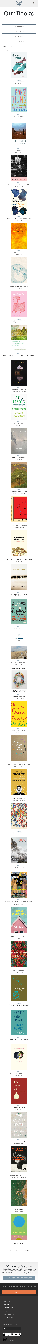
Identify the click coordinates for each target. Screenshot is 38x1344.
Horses (19, 150)
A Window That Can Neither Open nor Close (19, 901)
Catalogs (19, 36)
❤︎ (19, 1292)
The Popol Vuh (19, 1107)
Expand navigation (4, 3)
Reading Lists (19, 42)
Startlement (19, 423)
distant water (19, 82)
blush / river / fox (19, 321)
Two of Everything (19, 936)
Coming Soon (19, 31)
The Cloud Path (19, 1141)
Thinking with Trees (19, 491)
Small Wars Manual (19, 594)
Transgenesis (19, 971)
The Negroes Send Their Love (19, 218)
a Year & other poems (19, 1073)
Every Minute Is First (19, 1175)
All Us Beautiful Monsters (19, 184)
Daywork (19, 1210)
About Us (7, 1301)
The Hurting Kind (19, 457)
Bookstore (8, 1308)
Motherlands (18, 867)
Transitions (19, 116)
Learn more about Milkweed (19, 1278)
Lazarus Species (19, 389)
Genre (4, 46)
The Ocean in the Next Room (19, 764)
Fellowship (8, 1318)
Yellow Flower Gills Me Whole (19, 560)
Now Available (19, 26)
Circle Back (19, 1244)
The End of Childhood (19, 662)
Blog (5, 1311)
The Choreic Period (19, 730)
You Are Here (19, 628)
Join (6, 1328)
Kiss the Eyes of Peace (19, 1039)
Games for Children (19, 525)
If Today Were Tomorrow (19, 1005)
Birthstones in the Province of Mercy (19, 355)
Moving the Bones (19, 833)
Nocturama (19, 252)
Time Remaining (19, 799)
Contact (6, 1304)
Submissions (8, 1314)
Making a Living (19, 696)
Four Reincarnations (19, 287)
